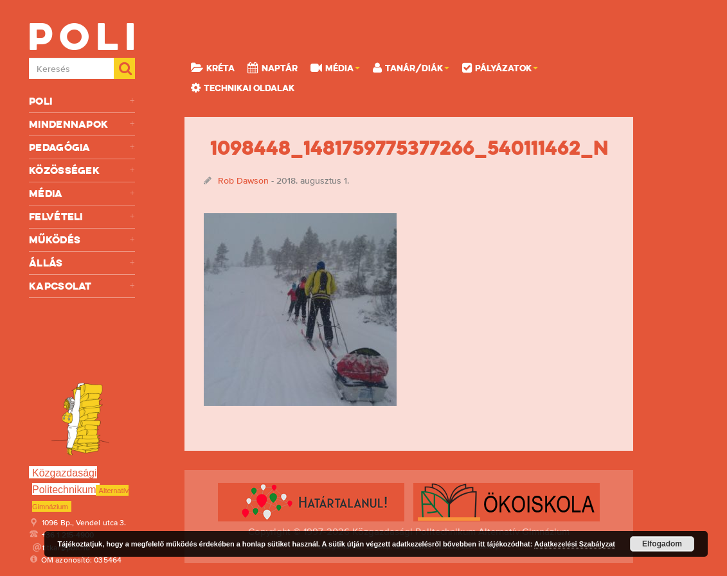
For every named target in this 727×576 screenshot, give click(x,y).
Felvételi (82, 216)
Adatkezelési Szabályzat (574, 544)
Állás (82, 263)
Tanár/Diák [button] (411, 67)
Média (82, 193)
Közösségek (82, 170)
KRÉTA (213, 67)
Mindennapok (82, 124)
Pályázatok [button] (500, 67)
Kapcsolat (82, 286)
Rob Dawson (243, 180)
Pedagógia (82, 147)
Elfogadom (662, 543)
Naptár (272, 67)
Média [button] (335, 67)
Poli (82, 101)
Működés (82, 240)
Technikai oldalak (242, 87)
